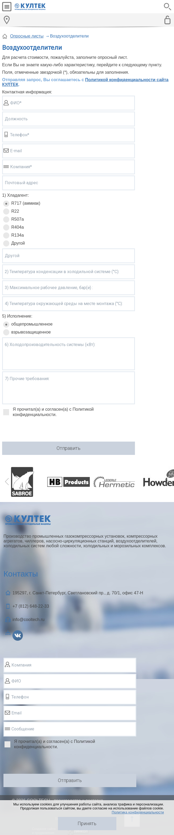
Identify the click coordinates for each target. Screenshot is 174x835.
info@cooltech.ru (28, 619)
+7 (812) (30, 606)
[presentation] (42, 430)
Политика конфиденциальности (138, 812)
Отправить (68, 448)
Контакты (20, 573)
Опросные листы (27, 36)
